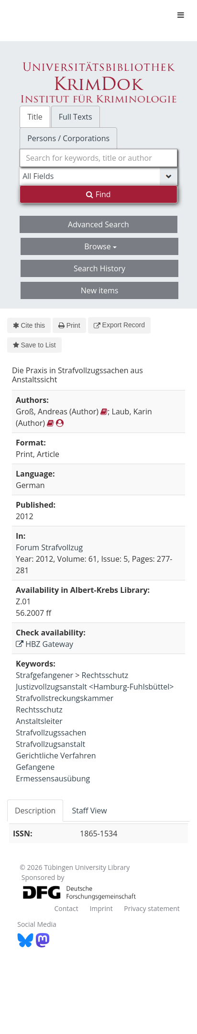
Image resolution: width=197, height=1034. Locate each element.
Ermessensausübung (53, 778)
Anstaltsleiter (39, 721)
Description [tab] (35, 810)
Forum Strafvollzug (49, 547)
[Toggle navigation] (180, 14)
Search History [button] (99, 268)
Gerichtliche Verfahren (56, 755)
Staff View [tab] (89, 810)
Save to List (34, 345)
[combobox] (98, 158)
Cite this (29, 325)
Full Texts (75, 116)
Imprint (100, 908)
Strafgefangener (44, 675)
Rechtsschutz (105, 675)
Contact (66, 908)
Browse (100, 246)
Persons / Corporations (68, 138)
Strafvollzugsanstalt (50, 744)
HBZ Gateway (44, 644)
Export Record (119, 325)
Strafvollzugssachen (51, 732)
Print (69, 325)
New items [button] (100, 290)
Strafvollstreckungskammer (64, 698)
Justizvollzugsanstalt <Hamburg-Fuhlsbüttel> (95, 686)
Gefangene (35, 767)
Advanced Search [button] (98, 224)
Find (98, 194)
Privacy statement (152, 908)
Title (35, 116)
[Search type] (98, 176)
